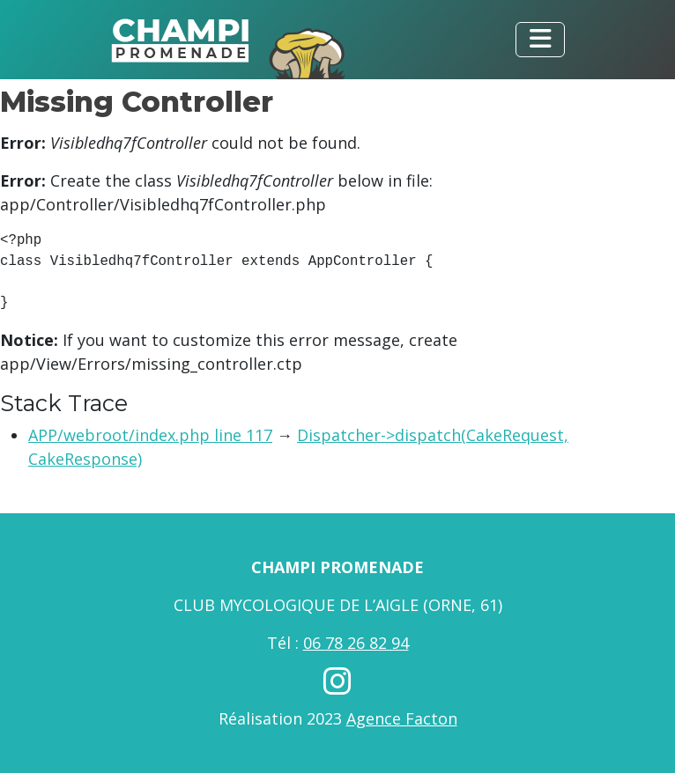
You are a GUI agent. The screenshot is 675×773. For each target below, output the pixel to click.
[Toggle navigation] (540, 39)
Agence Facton (401, 718)
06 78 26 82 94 (356, 642)
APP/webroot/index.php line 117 (150, 434)
